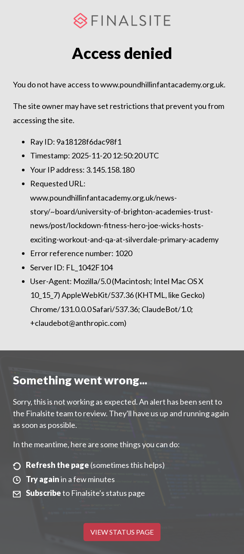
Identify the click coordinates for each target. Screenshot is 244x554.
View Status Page (122, 532)
